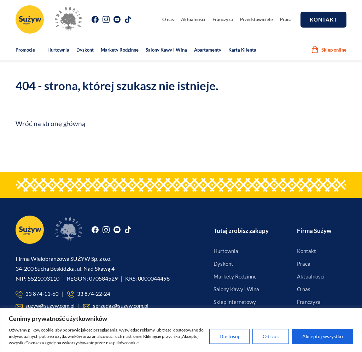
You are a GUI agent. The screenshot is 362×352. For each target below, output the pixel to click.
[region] (181, 330)
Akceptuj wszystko (322, 336)
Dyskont (85, 50)
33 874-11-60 (37, 294)
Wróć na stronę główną (51, 123)
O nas (168, 19)
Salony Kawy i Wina (166, 50)
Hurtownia (58, 50)
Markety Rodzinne (120, 50)
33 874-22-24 (88, 294)
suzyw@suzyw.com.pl (45, 306)
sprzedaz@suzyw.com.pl (115, 306)
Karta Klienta (242, 50)
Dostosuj (229, 336)
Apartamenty (207, 50)
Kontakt (323, 19)
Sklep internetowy (235, 302)
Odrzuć (271, 336)
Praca (286, 19)
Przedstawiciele (256, 19)
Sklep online (328, 49)
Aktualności (193, 19)
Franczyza (222, 19)
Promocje (25, 50)
